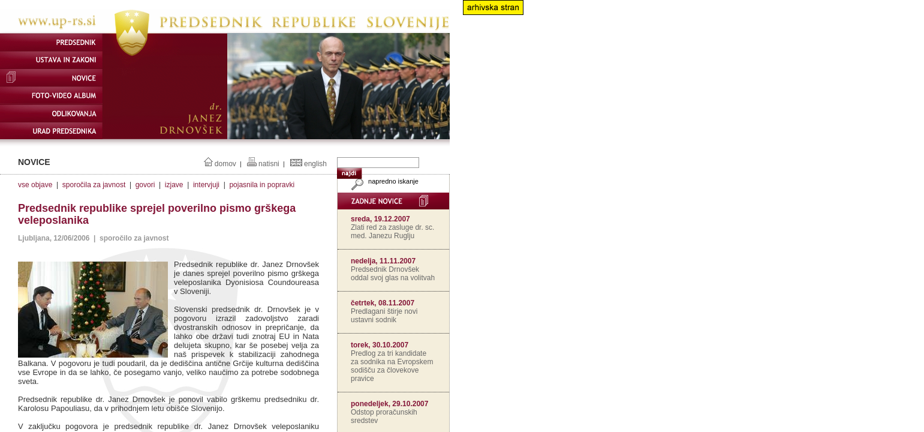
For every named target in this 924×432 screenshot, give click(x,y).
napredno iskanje (383, 181)
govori (145, 185)
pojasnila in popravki (261, 185)
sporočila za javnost (93, 185)
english (315, 164)
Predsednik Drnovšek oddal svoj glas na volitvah (393, 273)
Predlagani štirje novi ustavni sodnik (384, 315)
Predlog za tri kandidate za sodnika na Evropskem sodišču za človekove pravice (392, 366)
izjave (174, 185)
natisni (268, 164)
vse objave (35, 185)
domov (225, 164)
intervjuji (206, 185)
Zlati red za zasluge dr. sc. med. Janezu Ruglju (392, 231)
